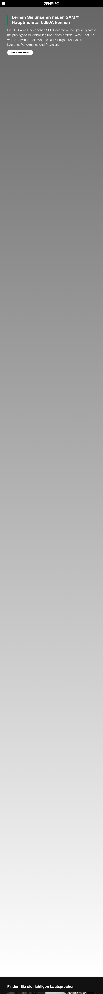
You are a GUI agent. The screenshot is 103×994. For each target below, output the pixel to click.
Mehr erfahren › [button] (20, 53)
